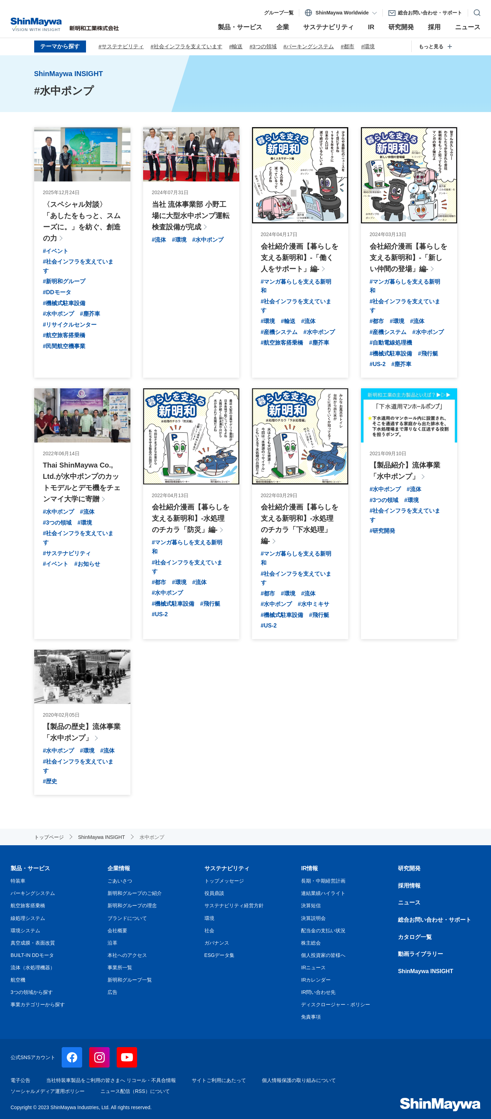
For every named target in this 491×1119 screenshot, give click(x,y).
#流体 (159, 240)
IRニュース (313, 967)
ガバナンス (216, 943)
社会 (209, 930)
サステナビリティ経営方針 (234, 905)
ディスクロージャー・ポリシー (335, 1004)
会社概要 (117, 930)
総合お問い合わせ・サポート (434, 920)
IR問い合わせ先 (318, 992)
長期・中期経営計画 (323, 881)
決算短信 (311, 905)
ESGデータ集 (219, 955)
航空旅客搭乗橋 (28, 905)
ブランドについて (127, 918)
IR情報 (309, 868)
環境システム (25, 930)
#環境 (368, 46)
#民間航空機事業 (64, 346)
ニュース (409, 902)
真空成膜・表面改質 (33, 943)
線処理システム (28, 918)
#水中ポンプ (58, 314)
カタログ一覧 (415, 937)
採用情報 (409, 886)
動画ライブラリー (420, 954)
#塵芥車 (90, 314)
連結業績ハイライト (323, 893)
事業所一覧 (120, 967)
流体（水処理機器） (33, 967)
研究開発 (409, 868)
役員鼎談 (214, 893)
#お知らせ (87, 564)
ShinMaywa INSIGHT (425, 971)
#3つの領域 (263, 46)
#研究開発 (382, 531)
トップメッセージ (224, 881)
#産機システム (279, 332)
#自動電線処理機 (391, 343)
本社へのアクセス (127, 955)
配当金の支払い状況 (323, 930)
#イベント (56, 251)
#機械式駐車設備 (64, 303)
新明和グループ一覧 (130, 980)
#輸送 (236, 46)
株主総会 (311, 943)
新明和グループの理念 (132, 905)
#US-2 (378, 364)
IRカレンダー (316, 980)
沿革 (112, 943)
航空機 (18, 980)
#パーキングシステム (308, 46)
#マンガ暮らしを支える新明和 (296, 286)
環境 (209, 918)
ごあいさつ (120, 881)
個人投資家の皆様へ (323, 955)
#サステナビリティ (121, 46)
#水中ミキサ (313, 604)
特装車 (18, 881)
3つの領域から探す (32, 992)
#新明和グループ (64, 281)
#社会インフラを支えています (186, 46)
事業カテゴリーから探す (38, 1004)
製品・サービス (30, 868)
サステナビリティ (227, 868)
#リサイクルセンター (70, 325)
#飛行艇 (428, 354)
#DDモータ (57, 292)
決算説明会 (313, 918)
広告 (112, 992)
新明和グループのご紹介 (135, 893)
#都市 (347, 46)
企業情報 (119, 868)
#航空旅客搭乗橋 (64, 335)
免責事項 (311, 1017)
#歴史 (50, 781)
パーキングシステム (33, 893)
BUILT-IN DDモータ (32, 955)
